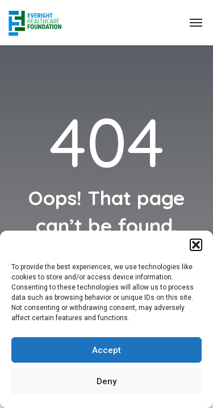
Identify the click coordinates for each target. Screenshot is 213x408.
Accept (106, 350)
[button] (196, 244)
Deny (106, 381)
